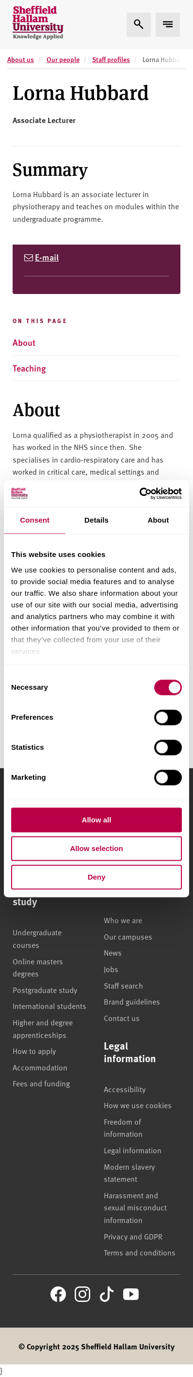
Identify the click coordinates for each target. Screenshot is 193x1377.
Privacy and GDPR (133, 1236)
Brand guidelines (132, 1001)
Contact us (122, 1017)
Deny (97, 877)
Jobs (111, 968)
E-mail (47, 257)
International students (49, 1005)
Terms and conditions (140, 1252)
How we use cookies (138, 1104)
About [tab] (158, 520)
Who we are (123, 919)
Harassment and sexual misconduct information (135, 1207)
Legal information (132, 1150)
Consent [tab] (34, 520)
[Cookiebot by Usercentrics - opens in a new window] (139, 493)
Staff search (123, 985)
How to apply (34, 1050)
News (113, 952)
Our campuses (128, 936)
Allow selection (96, 848)
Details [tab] (96, 520)
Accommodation (40, 1067)
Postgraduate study (45, 989)
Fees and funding (41, 1083)
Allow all (97, 820)
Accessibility (124, 1088)
